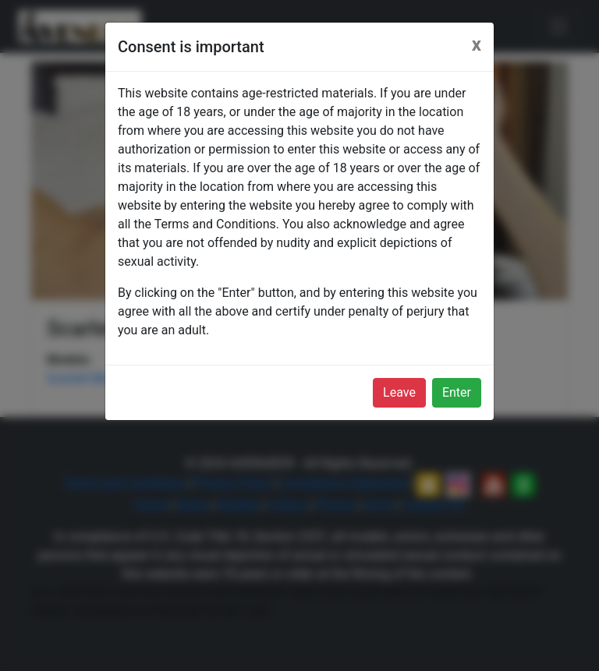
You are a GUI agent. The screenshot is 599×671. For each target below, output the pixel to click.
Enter (456, 392)
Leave (399, 392)
